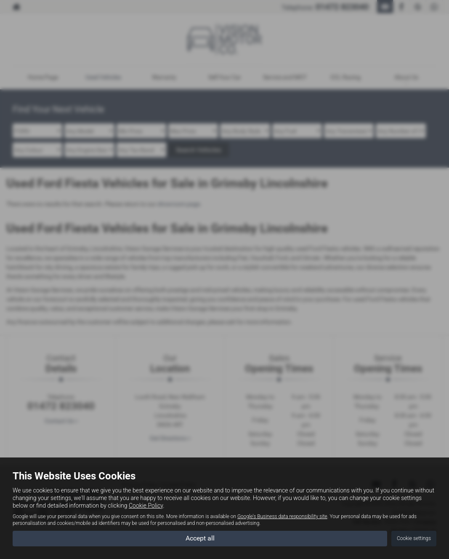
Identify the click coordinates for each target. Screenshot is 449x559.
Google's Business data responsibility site (282, 516)
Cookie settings (414, 538)
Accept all (200, 538)
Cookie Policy (146, 505)
